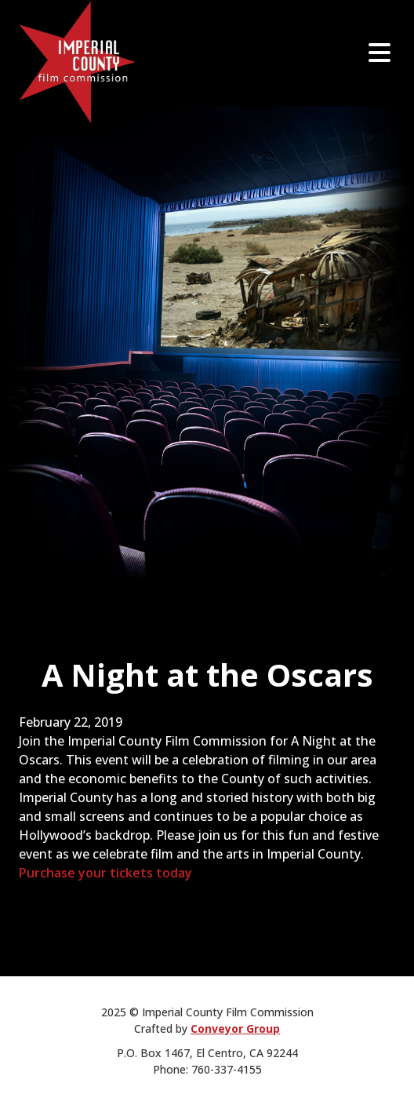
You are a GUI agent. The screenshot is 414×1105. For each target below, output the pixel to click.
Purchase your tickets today (105, 872)
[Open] (379, 52)
